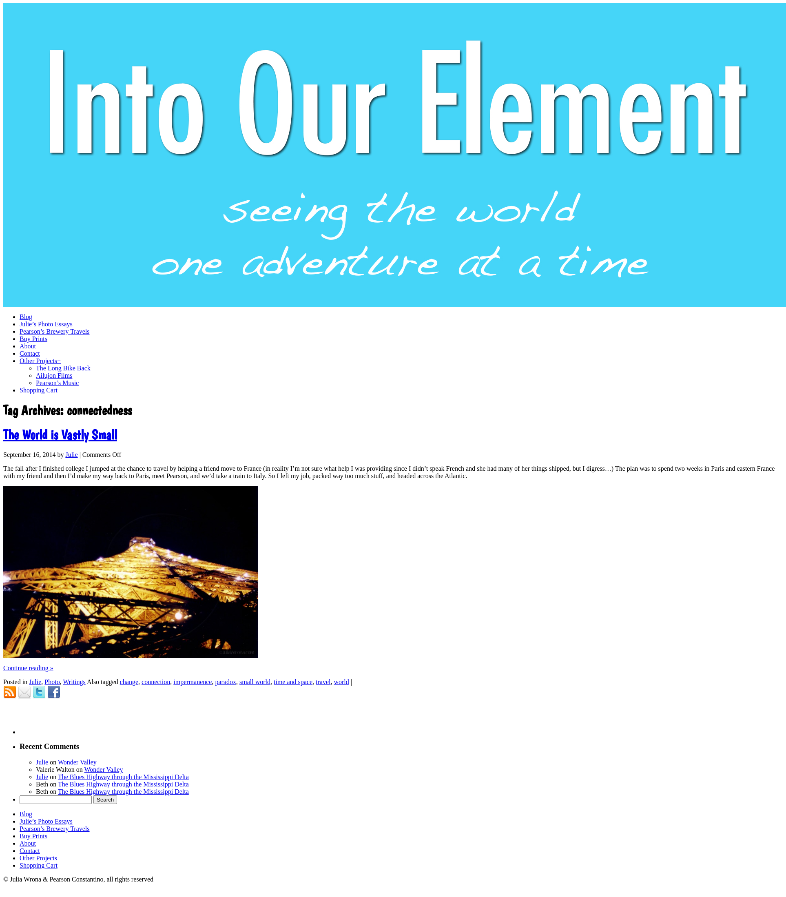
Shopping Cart (39, 865)
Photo (52, 681)
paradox (225, 681)
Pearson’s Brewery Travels (55, 828)
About (28, 843)
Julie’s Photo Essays (46, 821)
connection (156, 681)
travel (323, 681)
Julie (71, 454)
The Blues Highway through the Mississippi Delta (123, 776)
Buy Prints (33, 836)
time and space (293, 681)
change (129, 681)
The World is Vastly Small (60, 435)
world (341, 681)
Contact (30, 850)
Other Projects (38, 858)
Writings (74, 681)
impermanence (192, 681)
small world (254, 681)
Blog (26, 814)
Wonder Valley (77, 762)
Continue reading (28, 667)
